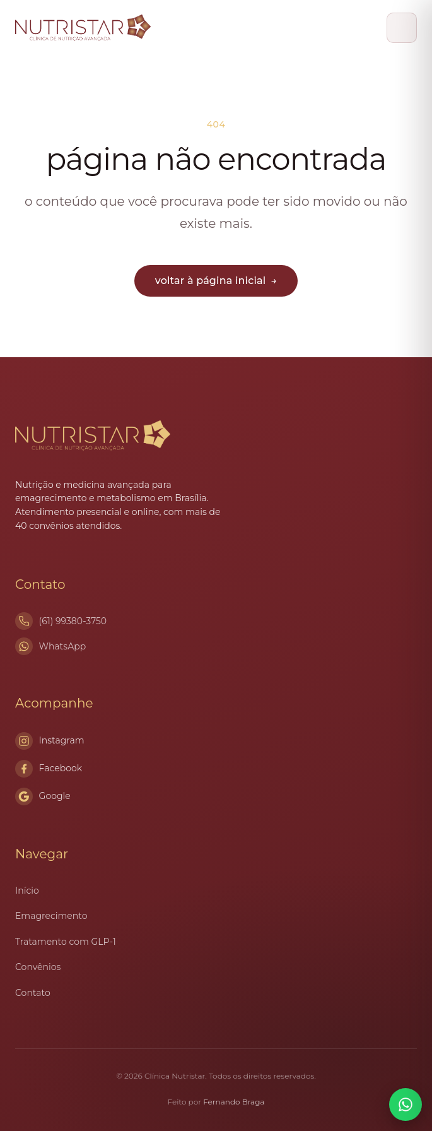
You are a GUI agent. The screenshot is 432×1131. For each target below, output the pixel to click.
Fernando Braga (233, 1101)
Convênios (38, 967)
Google (43, 796)
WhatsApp (62, 646)
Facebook (48, 769)
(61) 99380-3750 (73, 621)
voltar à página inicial (216, 281)
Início (27, 890)
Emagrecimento (51, 915)
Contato (32, 992)
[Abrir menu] (402, 28)
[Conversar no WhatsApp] (405, 1104)
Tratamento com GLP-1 (65, 941)
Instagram (50, 741)
